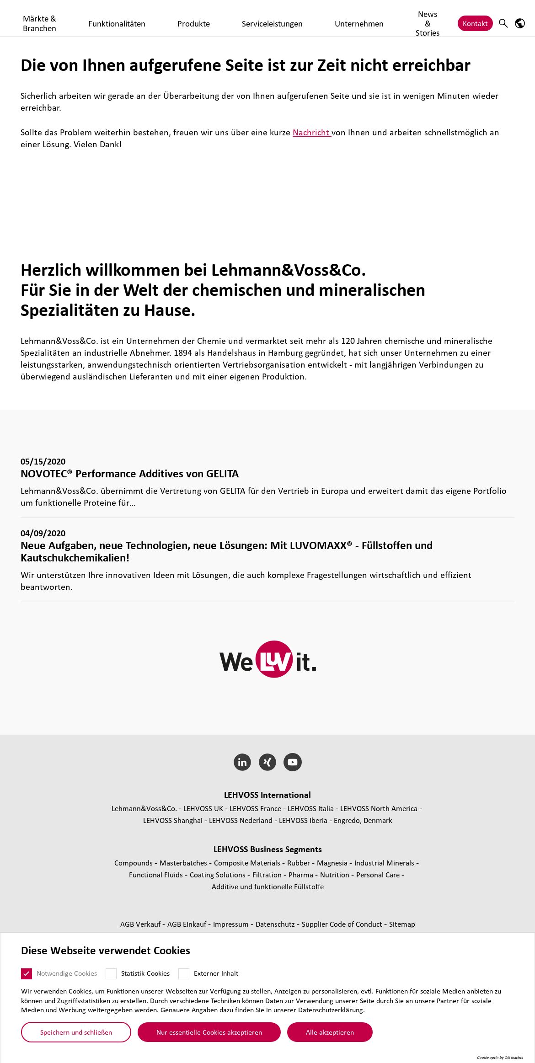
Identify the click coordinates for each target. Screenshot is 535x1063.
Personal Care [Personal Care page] (378, 874)
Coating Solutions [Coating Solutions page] (218, 874)
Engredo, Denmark (363, 820)
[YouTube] (292, 762)
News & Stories (426, 19)
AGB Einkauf (187, 923)
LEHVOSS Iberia (303, 820)
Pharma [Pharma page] (302, 874)
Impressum (232, 923)
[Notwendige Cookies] (26, 973)
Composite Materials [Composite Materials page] (248, 862)
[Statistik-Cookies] (111, 973)
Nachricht (312, 132)
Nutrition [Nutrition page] (335, 874)
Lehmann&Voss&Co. (144, 808)
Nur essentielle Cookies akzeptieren (209, 1032)
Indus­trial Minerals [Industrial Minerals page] (385, 862)
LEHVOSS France (255, 808)
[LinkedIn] (242, 762)
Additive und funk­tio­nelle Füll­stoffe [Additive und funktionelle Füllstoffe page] (268, 886)
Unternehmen (370, 19)
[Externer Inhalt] (183, 973)
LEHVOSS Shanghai (173, 820)
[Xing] (267, 762)
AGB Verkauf (141, 923)
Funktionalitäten (206, 19)
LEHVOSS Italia (311, 808)
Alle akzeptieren (330, 1032)
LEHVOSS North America (378, 808)
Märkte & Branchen (139, 19)
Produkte (257, 19)
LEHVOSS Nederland (241, 820)
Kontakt (475, 19)
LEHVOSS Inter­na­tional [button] (267, 795)
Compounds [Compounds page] (134, 862)
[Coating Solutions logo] (48, 18)
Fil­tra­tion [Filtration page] (268, 874)
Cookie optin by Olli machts (500, 1057)
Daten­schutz (276, 923)
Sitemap (402, 923)
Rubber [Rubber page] (299, 862)
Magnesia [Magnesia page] (333, 862)
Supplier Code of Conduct (343, 923)
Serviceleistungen (309, 19)
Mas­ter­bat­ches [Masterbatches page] (184, 862)
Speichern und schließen (76, 1032)
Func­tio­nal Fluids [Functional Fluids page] (157, 874)
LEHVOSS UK (203, 808)
